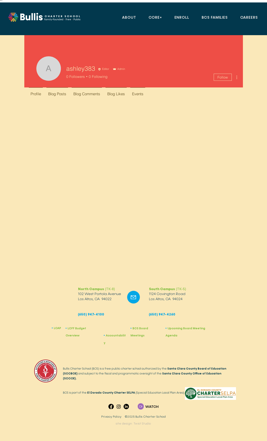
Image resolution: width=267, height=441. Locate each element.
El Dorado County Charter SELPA (111, 392)
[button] (129, 17)
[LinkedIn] (126, 406)
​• (105, 335)
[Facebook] (111, 406)
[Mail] (133, 297)
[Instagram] (118, 406)
